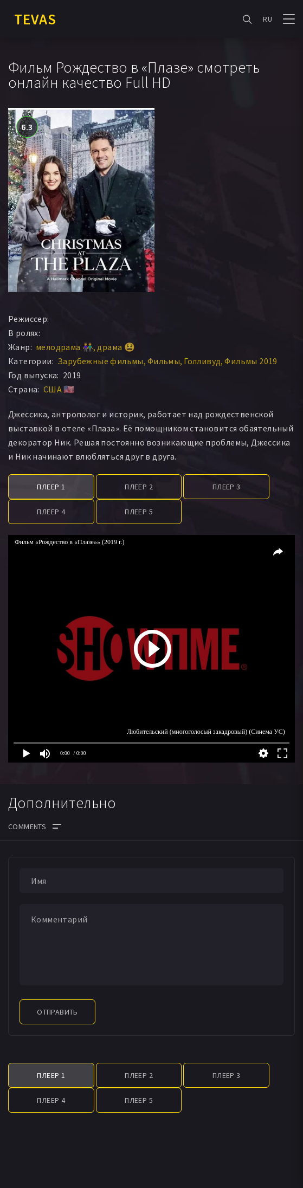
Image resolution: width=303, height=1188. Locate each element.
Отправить (57, 1012)
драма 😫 (116, 346)
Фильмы (163, 361)
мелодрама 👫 (64, 346)
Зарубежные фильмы (100, 361)
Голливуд (202, 361)
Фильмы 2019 (250, 361)
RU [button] (267, 19)
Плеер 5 (139, 511)
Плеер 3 (226, 487)
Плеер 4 (51, 511)
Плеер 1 (51, 487)
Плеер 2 (139, 487)
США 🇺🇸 (59, 389)
